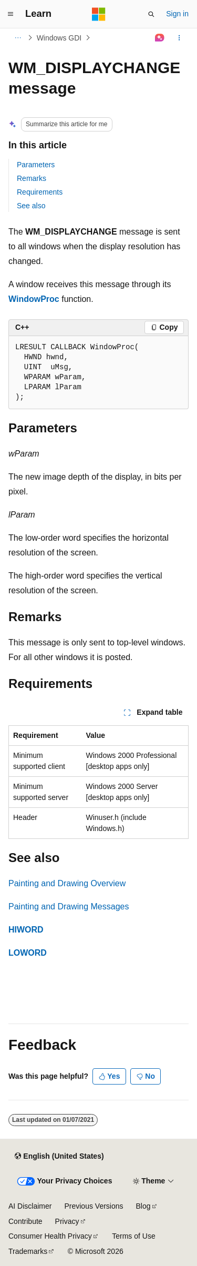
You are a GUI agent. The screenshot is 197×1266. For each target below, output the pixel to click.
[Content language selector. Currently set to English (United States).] (59, 1156)
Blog (143, 1206)
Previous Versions (93, 1206)
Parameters (36, 164)
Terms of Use (133, 1236)
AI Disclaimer (29, 1206)
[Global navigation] (10, 14)
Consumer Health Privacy (50, 1236)
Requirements (40, 192)
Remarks (31, 178)
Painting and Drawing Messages (68, 906)
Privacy (67, 1221)
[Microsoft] (99, 14)
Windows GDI (59, 38)
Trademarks (27, 1251)
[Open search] (151, 14)
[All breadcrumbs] (17, 37)
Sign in (177, 13)
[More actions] (179, 37)
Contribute (25, 1221)
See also (31, 205)
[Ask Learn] (160, 37)
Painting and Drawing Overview (67, 883)
